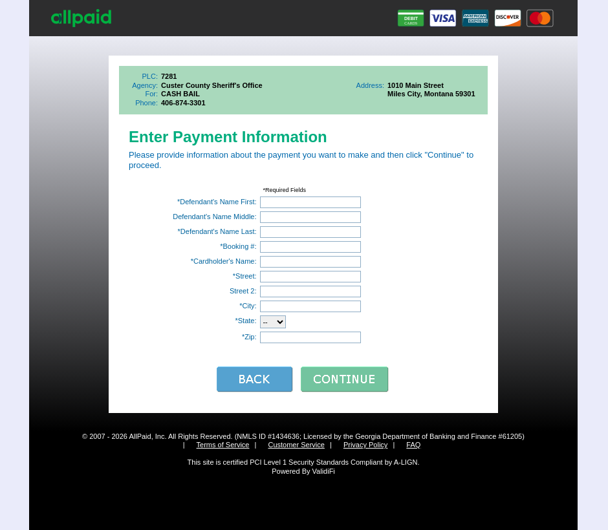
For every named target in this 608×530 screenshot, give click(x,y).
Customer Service (296, 445)
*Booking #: (238, 246)
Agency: (145, 85)
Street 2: (243, 291)
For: (151, 94)
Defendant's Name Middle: (214, 216)
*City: (247, 306)
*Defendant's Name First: (217, 202)
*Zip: (249, 337)
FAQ (413, 445)
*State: (245, 320)
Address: (370, 85)
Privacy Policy (365, 445)
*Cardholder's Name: (224, 261)
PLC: (150, 76)
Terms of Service (223, 445)
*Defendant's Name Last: (217, 231)
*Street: (245, 276)
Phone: (146, 103)
